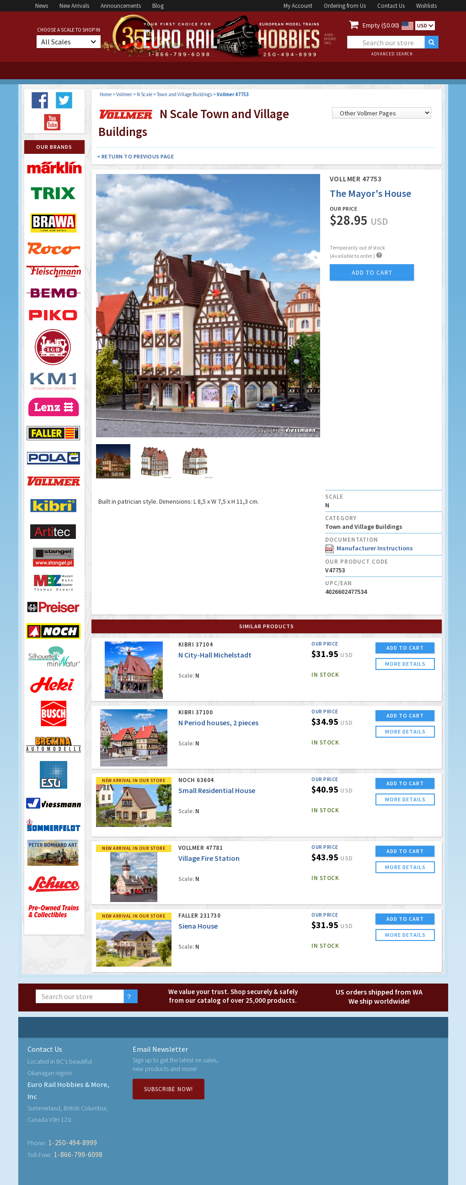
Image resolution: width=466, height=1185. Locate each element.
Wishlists (426, 6)
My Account (298, 6)
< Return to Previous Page (135, 156)
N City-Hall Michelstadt (215, 654)
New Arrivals (74, 6)
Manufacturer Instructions (369, 548)
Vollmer (124, 94)
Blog (158, 6)
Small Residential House (216, 790)
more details (405, 663)
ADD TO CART (405, 647)
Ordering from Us (345, 6)
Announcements (121, 6)
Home (106, 94)
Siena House (198, 925)
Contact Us (391, 6)
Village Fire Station (209, 858)
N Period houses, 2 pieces (218, 722)
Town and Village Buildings (184, 94)
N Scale (144, 94)
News (41, 6)
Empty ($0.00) (381, 25)
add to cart (372, 272)
